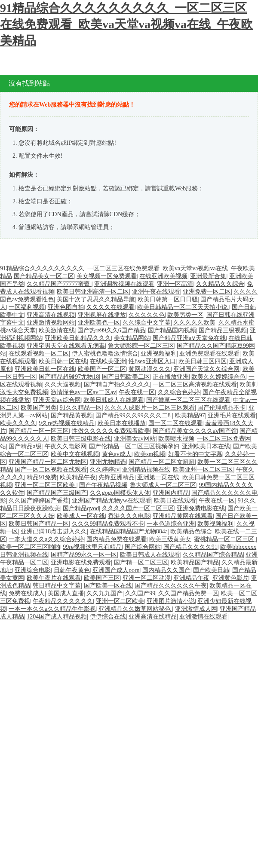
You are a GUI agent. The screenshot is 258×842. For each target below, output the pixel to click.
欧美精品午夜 (78, 477)
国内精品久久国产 (166, 570)
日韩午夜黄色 (72, 570)
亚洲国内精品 (171, 493)
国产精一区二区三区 (141, 562)
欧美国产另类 (39, 407)
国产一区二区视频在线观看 (51, 469)
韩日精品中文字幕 (57, 585)
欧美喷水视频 (176, 438)
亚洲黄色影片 (230, 578)
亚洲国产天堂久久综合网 (206, 369)
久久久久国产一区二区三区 (138, 508)
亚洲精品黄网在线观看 (183, 516)
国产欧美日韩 (211, 570)
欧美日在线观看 (175, 500)
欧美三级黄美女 (170, 539)
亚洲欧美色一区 (99, 322)
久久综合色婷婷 (179, 392)
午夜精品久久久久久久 (63, 601)
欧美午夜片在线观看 (54, 578)
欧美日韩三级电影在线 (81, 438)
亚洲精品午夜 (191, 578)
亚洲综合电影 (33, 570)
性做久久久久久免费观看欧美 (111, 431)
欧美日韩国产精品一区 (39, 524)
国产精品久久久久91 (190, 547)
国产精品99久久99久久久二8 (133, 415)
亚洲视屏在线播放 (102, 315)
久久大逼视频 (63, 384)
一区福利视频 (27, 307)
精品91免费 (42, 477)
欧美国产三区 (102, 578)
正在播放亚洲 (171, 377)
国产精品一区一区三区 (39, 431)
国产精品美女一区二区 (44, 276)
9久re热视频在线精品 (67, 423)
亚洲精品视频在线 (146, 469)
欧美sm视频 (149, 454)
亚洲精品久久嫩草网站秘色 (135, 609)
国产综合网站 (143, 547)
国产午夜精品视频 (103, 485)
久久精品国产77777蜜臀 (59, 284)
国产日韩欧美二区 (126, 377)
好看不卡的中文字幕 (195, 454)
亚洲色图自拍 (66, 307)
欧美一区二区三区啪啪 (30, 547)
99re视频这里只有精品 (92, 547)
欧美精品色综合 (191, 531)
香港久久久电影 (129, 516)
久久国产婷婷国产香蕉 (39, 500)
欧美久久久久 (18, 423)
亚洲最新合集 (208, 276)
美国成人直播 (66, 593)
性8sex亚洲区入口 (152, 361)
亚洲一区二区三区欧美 (46, 485)
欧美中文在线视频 (75, 454)
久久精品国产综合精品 (213, 554)
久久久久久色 (147, 315)
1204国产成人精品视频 (57, 616)
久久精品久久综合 (220, 284)
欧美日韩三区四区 (202, 361)
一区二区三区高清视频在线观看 (195, 384)
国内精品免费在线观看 (116, 539)
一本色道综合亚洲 (171, 524)
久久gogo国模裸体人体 (120, 493)
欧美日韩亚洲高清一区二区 (93, 291)
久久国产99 (140, 593)
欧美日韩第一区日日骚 (168, 299)
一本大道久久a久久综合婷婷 (46, 539)
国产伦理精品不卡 (221, 407)
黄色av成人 (117, 454)
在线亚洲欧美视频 (163, 276)
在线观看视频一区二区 (39, 353)
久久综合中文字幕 (147, 322)
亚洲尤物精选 (108, 462)
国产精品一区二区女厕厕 (162, 462)
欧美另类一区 (185, 315)
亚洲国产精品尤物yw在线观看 (111, 500)
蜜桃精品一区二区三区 (225, 539)
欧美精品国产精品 (195, 562)
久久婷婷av (105, 469)
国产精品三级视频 (223, 330)
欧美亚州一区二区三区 (203, 469)
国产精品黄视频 (72, 415)
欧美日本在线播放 (122, 423)
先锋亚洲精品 (116, 477)
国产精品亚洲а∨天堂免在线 (189, 338)
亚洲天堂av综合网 (56, 400)
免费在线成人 (27, 593)
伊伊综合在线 (108, 616)
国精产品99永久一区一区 (84, 554)
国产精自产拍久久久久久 (117, 384)
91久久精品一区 (81, 407)
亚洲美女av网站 (135, 438)
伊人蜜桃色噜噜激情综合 (105, 353)
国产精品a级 (25, 446)
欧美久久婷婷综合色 (218, 377)
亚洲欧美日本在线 (206, 446)
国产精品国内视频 (172, 330)
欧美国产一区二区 (102, 369)
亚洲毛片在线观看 (232, 415)
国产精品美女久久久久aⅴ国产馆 (195, 431)
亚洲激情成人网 (196, 609)
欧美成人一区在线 (81, 516)
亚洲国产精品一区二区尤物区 (48, 462)
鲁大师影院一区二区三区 (141, 346)
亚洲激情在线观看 (203, 616)
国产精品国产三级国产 (57, 493)
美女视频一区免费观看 (107, 276)
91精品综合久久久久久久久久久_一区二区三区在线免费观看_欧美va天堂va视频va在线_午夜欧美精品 (126, 24)
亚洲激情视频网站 (51, 322)
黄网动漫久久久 (150, 369)
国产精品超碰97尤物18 (69, 377)
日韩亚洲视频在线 (24, 554)
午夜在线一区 (137, 392)
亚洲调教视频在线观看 (124, 284)
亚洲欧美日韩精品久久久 (78, 338)
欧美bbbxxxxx (238, 547)
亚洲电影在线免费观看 (81, 562)
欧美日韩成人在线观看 (113, 400)
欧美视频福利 (215, 524)
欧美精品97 (190, 415)
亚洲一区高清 (175, 284)
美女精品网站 (132, 338)
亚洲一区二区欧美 (120, 601)
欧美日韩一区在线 (63, 361)
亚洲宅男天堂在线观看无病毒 (66, 346)
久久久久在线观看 (110, 307)
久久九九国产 (104, 593)
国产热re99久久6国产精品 (111, 330)
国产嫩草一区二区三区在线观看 (188, 400)
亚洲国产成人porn (116, 570)
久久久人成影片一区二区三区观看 (149, 407)
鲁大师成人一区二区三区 (163, 485)
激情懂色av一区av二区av (83, 392)
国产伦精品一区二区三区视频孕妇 (134, 446)
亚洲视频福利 (159, 353)
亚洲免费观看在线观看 (209, 353)
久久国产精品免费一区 (188, 593)
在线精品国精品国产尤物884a (129, 531)
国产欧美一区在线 (108, 585)
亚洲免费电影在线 (201, 508)
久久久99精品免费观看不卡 (108, 524)
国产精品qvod (81, 508)
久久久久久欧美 (194, 322)
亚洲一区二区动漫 (147, 578)
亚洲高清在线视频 (51, 315)
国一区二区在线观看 (175, 423)
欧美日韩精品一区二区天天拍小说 (183, 307)
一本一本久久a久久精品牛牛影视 (52, 609)
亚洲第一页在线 (158, 477)
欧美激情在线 (57, 330)
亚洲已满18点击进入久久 (54, 531)
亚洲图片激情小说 (171, 601)
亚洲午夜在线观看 (156, 291)
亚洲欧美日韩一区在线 (45, 369)
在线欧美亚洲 (108, 361)
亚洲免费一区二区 (207, 291)
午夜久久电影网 (65, 446)
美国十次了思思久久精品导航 (96, 299)
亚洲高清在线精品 (153, 616)
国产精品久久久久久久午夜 (171, 585)
